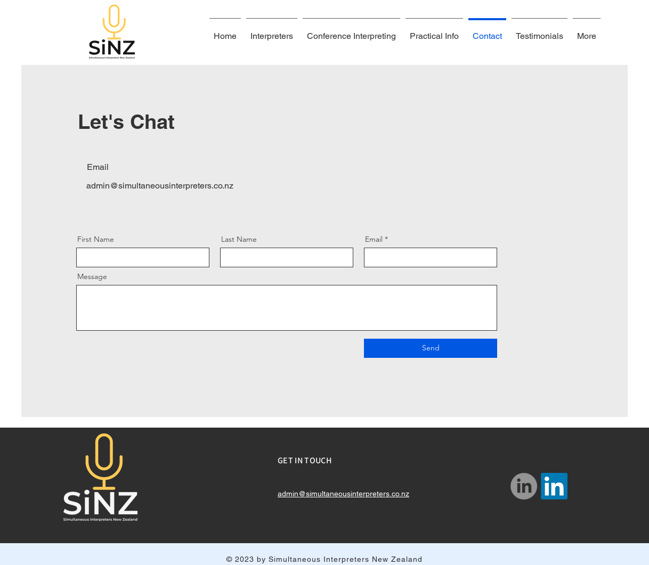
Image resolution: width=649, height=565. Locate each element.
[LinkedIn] (523, 486)
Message (92, 276)
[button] (434, 31)
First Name (95, 239)
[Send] (430, 348)
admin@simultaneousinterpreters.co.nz (159, 186)
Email (374, 239)
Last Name (239, 239)
